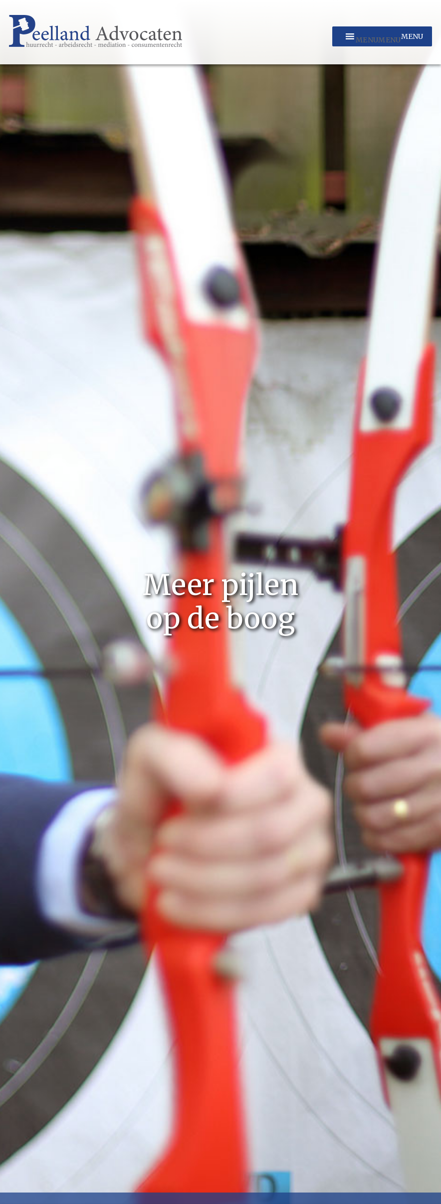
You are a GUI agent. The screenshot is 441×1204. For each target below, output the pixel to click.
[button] (378, 39)
